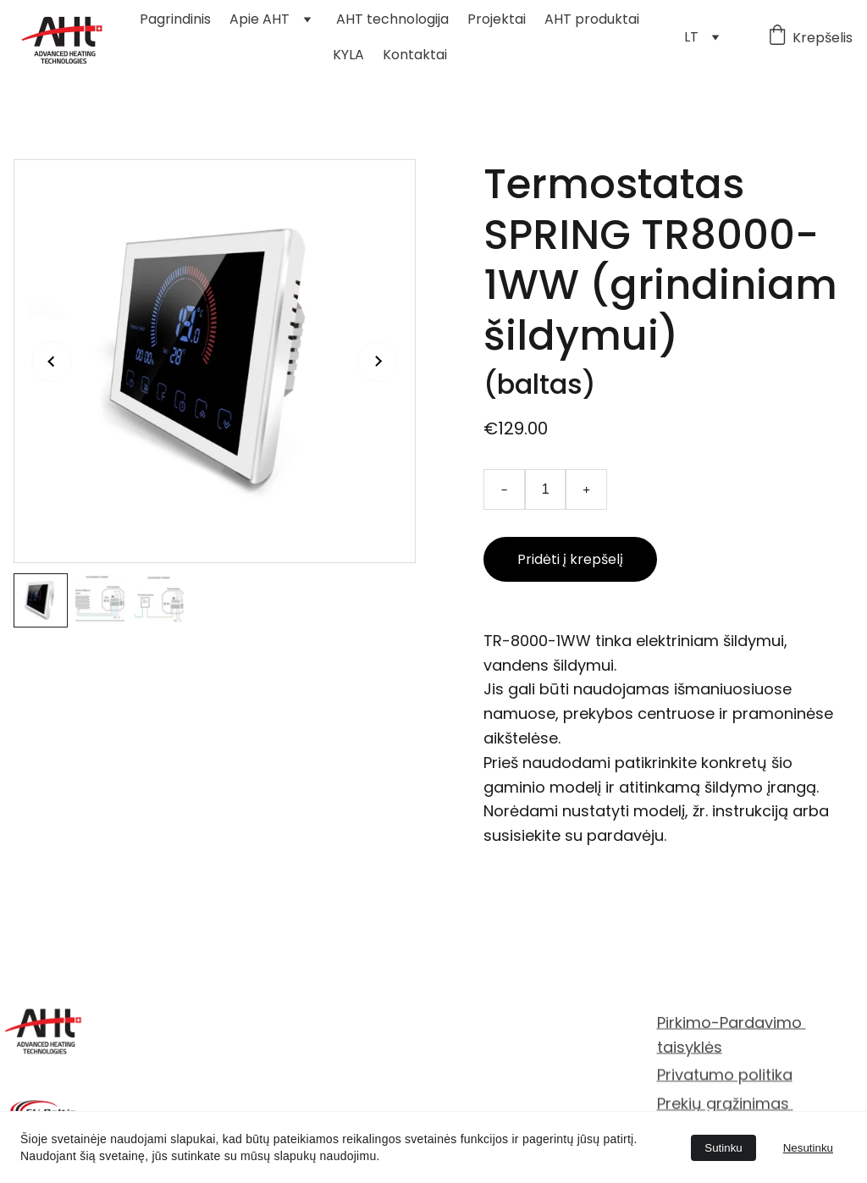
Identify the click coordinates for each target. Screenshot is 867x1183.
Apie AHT (259, 19)
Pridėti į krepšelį (570, 559)
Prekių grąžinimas (725, 1103)
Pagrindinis (175, 19)
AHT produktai (591, 19)
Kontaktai (415, 54)
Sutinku (723, 1148)
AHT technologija (392, 19)
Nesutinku (808, 1148)
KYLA (348, 54)
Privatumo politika (724, 1075)
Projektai (496, 19)
